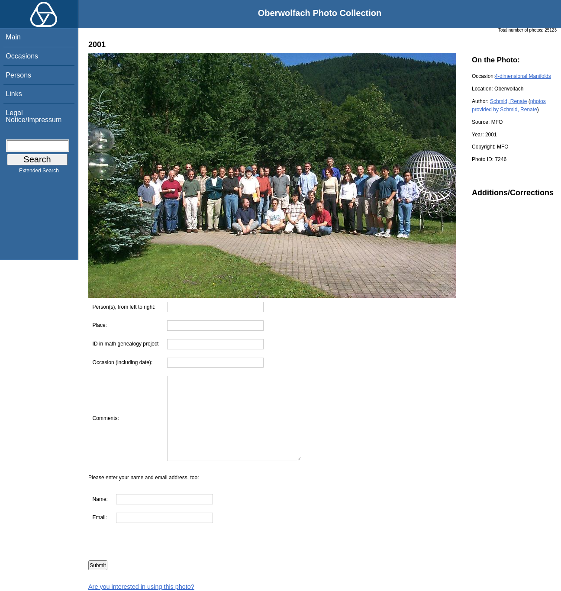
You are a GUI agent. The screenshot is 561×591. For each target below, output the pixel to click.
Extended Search (39, 172)
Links (14, 93)
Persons (18, 75)
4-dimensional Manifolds (523, 76)
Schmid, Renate (508, 101)
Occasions (22, 56)
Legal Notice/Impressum (33, 116)
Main (13, 37)
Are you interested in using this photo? (141, 586)
